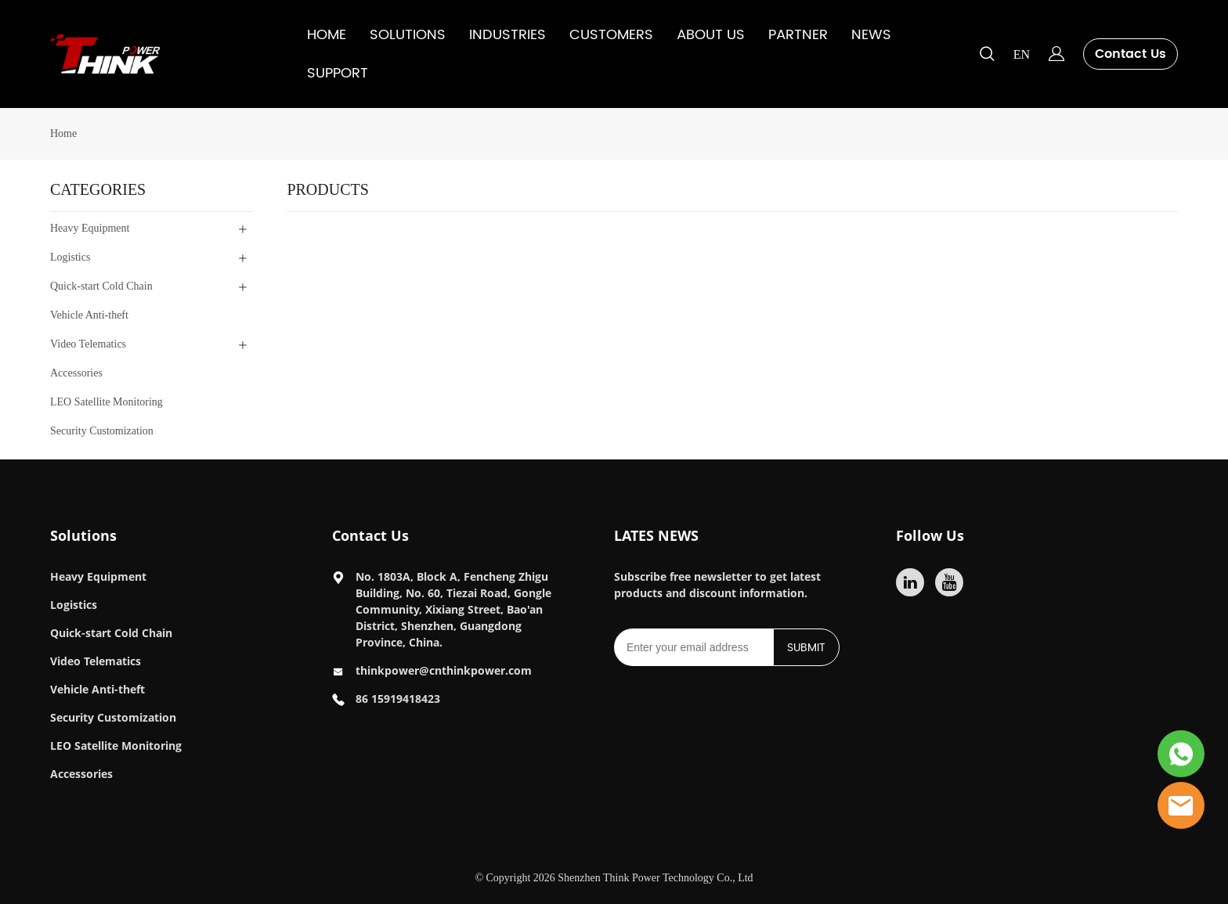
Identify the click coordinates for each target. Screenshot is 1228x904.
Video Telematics (95, 661)
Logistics (73, 604)
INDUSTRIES (507, 34)
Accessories (81, 773)
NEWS (871, 34)
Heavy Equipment (98, 576)
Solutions (83, 535)
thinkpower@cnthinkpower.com (444, 670)
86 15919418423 (398, 698)
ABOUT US (711, 34)
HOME (326, 34)
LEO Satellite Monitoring (116, 745)
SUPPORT (337, 73)
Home (63, 133)
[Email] (693, 647)
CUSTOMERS (611, 34)
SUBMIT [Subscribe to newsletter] (806, 648)
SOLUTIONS (408, 34)
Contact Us (1130, 54)
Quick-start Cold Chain (111, 632)
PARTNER (798, 34)
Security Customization (113, 717)
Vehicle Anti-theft (97, 689)
